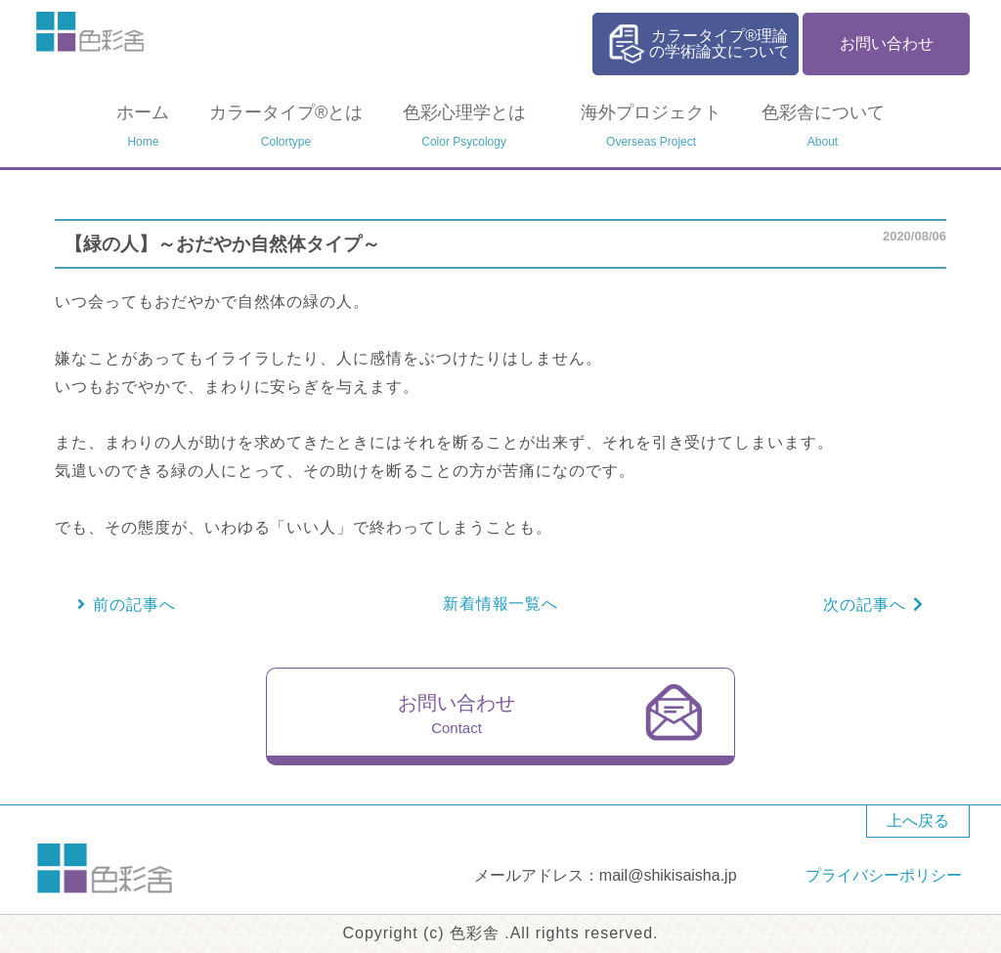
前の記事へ (134, 604)
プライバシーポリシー (883, 875)
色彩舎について (823, 128)
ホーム (142, 128)
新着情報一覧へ (501, 603)
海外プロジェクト (651, 128)
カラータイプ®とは (286, 128)
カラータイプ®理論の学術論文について (719, 43)
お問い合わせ (887, 43)
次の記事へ (864, 604)
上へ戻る (918, 820)
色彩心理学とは (464, 128)
